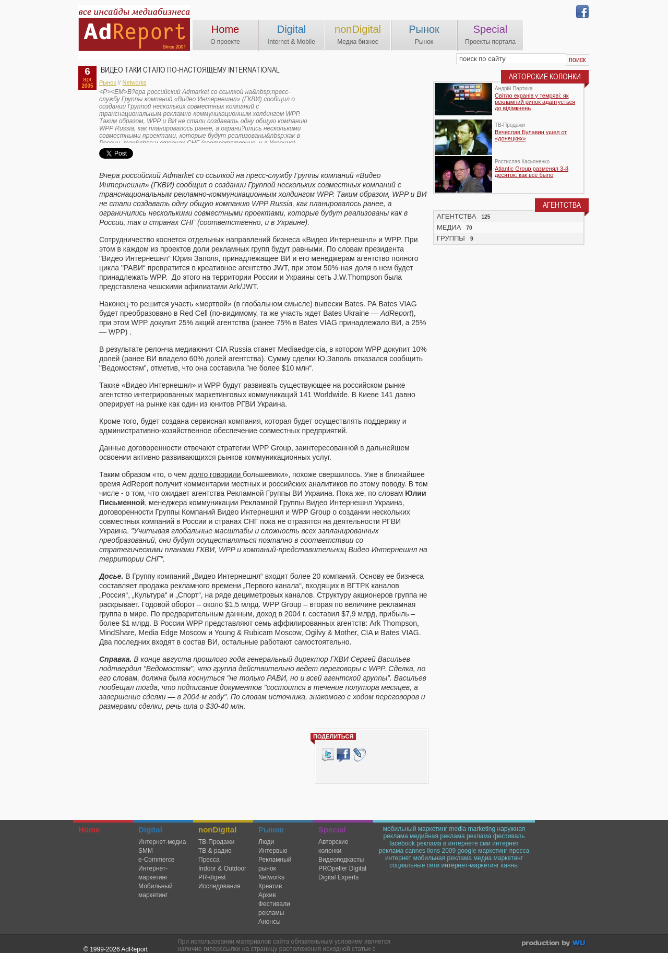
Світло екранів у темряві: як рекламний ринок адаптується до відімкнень (535, 101)
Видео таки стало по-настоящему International (190, 70)
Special (490, 29)
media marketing (472, 828)
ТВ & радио (215, 850)
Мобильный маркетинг (155, 891)
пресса (519, 850)
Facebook (343, 755)
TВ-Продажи (216, 841)
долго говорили (216, 474)
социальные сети (414, 865)
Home (225, 29)
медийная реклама (437, 836)
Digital (291, 29)
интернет (398, 858)
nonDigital (358, 29)
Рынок (424, 29)
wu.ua (554, 944)
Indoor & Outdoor (222, 868)
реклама (479, 836)
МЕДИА (449, 227)
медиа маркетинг (498, 858)
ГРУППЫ (451, 238)
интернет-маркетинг (470, 865)
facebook (402, 843)
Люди (266, 841)
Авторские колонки (333, 846)
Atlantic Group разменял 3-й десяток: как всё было (531, 171)
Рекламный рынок (274, 864)
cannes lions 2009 (430, 850)
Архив (267, 895)
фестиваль (509, 836)
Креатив (270, 886)
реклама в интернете (447, 843)
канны (510, 865)
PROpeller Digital (342, 868)
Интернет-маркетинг (153, 873)
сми (485, 843)
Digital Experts (338, 877)
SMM (145, 850)
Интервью (273, 850)
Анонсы (269, 921)
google (467, 850)
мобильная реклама (442, 858)
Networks (134, 82)
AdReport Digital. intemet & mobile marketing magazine (134, 32)
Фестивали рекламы (274, 908)
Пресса (209, 859)
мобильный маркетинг (415, 828)
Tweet (327, 755)
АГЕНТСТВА (456, 216)
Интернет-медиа (162, 841)
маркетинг (492, 850)
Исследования (219, 886)
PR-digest (212, 877)
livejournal (359, 755)
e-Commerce (156, 859)
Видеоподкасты (341, 859)
